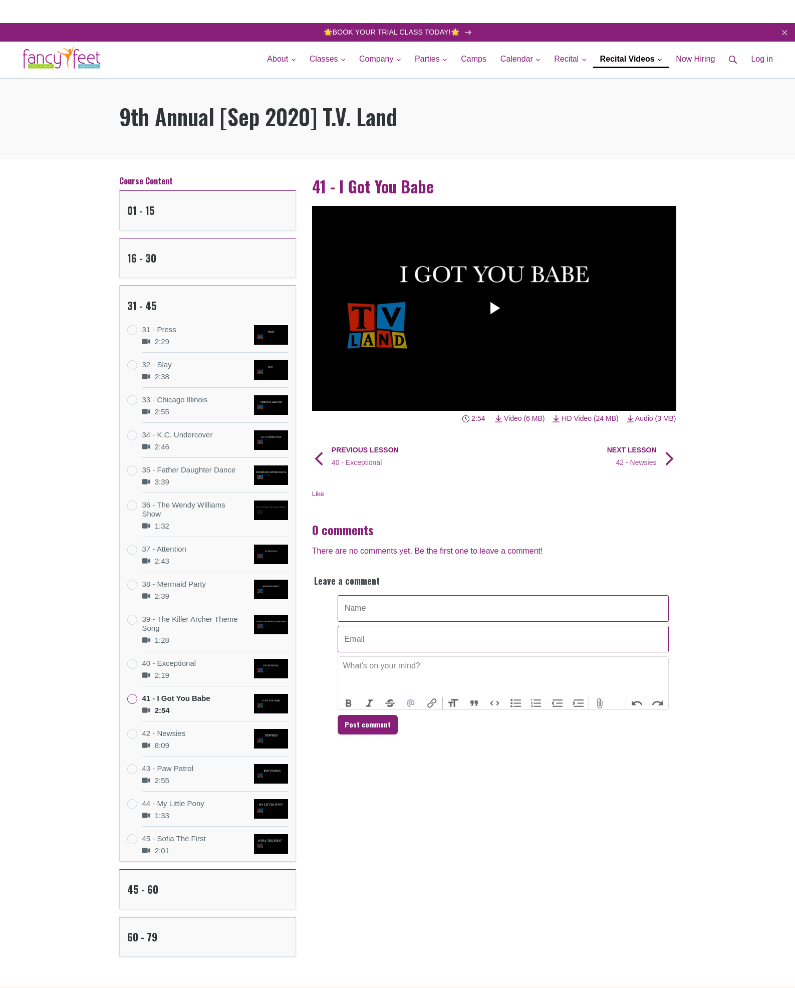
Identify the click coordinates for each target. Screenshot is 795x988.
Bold (348, 703)
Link (431, 703)
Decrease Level (557, 703)
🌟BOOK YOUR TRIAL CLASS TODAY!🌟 (397, 32)
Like (318, 494)
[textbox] (503, 677)
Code (494, 703)
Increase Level (578, 703)
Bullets (515, 703)
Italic (369, 703)
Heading (453, 703)
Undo (636, 703)
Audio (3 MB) (651, 419)
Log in (762, 60)
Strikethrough (390, 703)
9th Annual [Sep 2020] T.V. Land (258, 117)
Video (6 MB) (520, 419)
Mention (411, 703)
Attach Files (599, 703)
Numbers (536, 703)
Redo (657, 703)
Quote (473, 703)
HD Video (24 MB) (585, 419)
